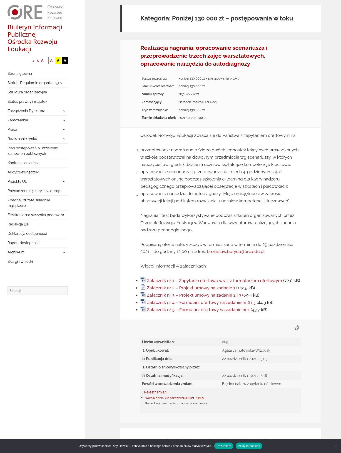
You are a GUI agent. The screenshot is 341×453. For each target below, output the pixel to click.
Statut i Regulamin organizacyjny (34, 83)
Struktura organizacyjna (27, 92)
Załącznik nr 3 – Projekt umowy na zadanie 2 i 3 (194, 295)
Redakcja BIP (18, 224)
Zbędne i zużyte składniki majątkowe (28, 203)
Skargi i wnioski (20, 261)
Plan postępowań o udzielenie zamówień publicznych (32, 151)
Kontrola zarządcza (23, 163)
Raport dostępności (23, 243)
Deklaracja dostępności (27, 233)
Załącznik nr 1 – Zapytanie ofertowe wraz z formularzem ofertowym (214, 280)
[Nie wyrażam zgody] (335, 446)
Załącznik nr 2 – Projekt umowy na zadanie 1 (191, 287)
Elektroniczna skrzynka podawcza (35, 215)
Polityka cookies (249, 446)
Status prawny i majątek (27, 101)
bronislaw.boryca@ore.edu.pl (236, 251)
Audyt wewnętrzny (23, 172)
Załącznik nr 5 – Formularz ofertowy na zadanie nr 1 (198, 309)
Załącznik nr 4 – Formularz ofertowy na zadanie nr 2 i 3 (201, 302)
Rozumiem (224, 446)
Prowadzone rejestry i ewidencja (34, 191)
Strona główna (19, 73)
